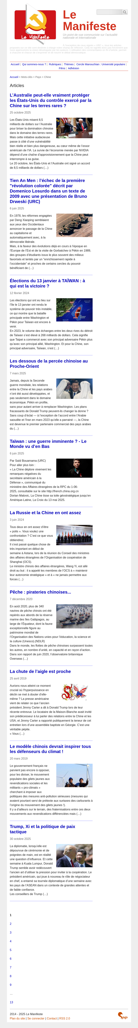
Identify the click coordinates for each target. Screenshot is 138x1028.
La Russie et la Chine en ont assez (45, 512)
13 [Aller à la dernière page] (11, 1002)
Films (62, 68)
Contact (52, 1018)
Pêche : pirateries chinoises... (40, 592)
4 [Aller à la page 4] (10, 941)
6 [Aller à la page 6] (10, 958)
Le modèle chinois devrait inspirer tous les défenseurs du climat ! (50, 749)
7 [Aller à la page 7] (10, 967)
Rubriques (55, 64)
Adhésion (73, 68)
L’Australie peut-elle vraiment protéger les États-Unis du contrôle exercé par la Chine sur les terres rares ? (51, 100)
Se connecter (35, 1018)
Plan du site (17, 1018)
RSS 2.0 (64, 1018)
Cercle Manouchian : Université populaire (100, 64)
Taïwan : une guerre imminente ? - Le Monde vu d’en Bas (48, 444)
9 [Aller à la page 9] (10, 984)
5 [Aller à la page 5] (10, 950)
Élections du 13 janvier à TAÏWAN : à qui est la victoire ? (47, 283)
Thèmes (69, 64)
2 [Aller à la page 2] (10, 923)
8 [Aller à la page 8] (10, 976)
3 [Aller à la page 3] (10, 932)
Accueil (15, 64)
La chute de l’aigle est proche (40, 671)
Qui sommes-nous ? (34, 64)
